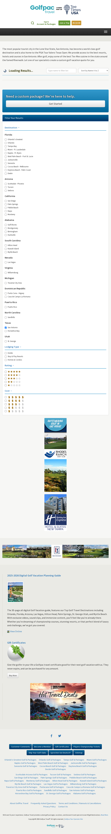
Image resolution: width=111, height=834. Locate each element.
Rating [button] (9, 365)
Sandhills (10, 317)
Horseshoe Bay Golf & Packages (29, 793)
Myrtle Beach (11, 252)
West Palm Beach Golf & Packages (53, 763)
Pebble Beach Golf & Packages (83, 777)
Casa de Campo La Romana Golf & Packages (85, 787)
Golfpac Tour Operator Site (74, 819)
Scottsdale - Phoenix (14, 183)
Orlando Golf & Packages (50, 759)
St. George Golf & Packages (58, 793)
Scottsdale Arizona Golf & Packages (32, 774)
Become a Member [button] (42, 746)
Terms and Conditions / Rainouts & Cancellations (80, 803)
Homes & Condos (13, 360)
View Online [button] (14, 631)
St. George (10, 341)
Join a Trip (64, 23)
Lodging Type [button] (13, 346)
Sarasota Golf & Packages (25, 766)
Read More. (104, 815)
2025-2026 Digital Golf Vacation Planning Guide (34, 575)
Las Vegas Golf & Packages (56, 784)
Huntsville (10, 235)
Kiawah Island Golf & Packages (93, 780)
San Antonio (11, 327)
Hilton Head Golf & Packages (64, 780)
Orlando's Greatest (13, 139)
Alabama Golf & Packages (84, 793)
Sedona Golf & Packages (84, 774)
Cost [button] (8, 390)
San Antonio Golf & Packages (82, 790)
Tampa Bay (11, 146)
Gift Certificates (16, 642)
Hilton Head (11, 245)
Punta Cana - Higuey (14, 293)
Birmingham (11, 231)
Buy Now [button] (13, 675)
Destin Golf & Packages (55, 769)
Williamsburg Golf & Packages (83, 784)
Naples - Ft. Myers (13, 153)
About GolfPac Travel (19, 803)
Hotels (9, 353)
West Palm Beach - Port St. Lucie (19, 156)
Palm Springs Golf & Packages (54, 777)
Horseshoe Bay (12, 331)
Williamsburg (11, 272)
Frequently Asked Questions (43, 803)
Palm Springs (11, 204)
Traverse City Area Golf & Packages (21, 787)
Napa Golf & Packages (14, 780)
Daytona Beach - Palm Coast (18, 170)
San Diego (10, 201)
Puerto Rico (11, 307)
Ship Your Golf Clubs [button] (37, 752)
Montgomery (11, 228)
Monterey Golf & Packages (38, 780)
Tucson (9, 187)
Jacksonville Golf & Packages (83, 763)
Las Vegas (10, 262)
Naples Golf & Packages (25, 763)
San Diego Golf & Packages (26, 777)
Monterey (10, 214)
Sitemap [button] (79, 752)
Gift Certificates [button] (62, 746)
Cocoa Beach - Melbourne (16, 166)
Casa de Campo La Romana (17, 296)
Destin (9, 173)
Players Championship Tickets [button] (86, 746)
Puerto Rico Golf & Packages (29, 790)
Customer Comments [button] (20, 746)
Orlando (9, 143)
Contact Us (63, 806)
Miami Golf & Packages (97, 759)
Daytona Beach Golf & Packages (83, 766)
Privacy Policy (49, 806)
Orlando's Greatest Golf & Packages (20, 759)
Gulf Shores (11, 224)
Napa (8, 211)
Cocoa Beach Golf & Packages (53, 766)
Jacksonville (11, 160)
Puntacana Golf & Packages (52, 787)
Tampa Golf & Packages (73, 759)
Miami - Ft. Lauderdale (15, 149)
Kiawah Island (12, 248)
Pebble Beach (11, 207)
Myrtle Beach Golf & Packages (28, 784)
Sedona (9, 190)
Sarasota (10, 163)
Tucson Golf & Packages (60, 774)
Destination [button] (12, 127)
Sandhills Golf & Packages (55, 790)
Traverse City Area (13, 283)
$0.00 (76, 23)
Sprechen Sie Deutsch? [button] (60, 752)
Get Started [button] (55, 103)
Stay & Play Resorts (14, 356)
